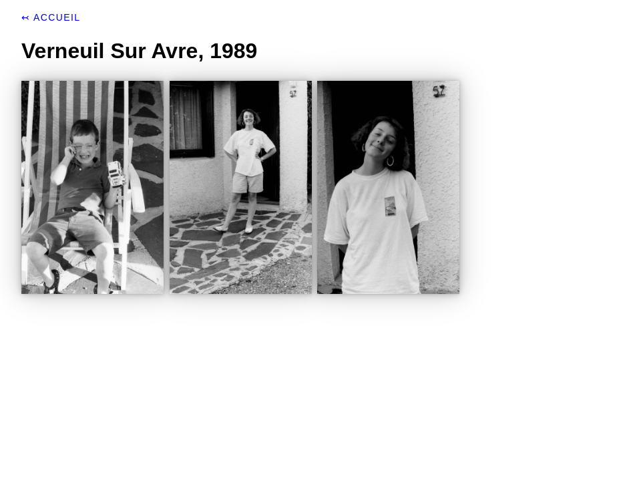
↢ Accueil (50, 17)
